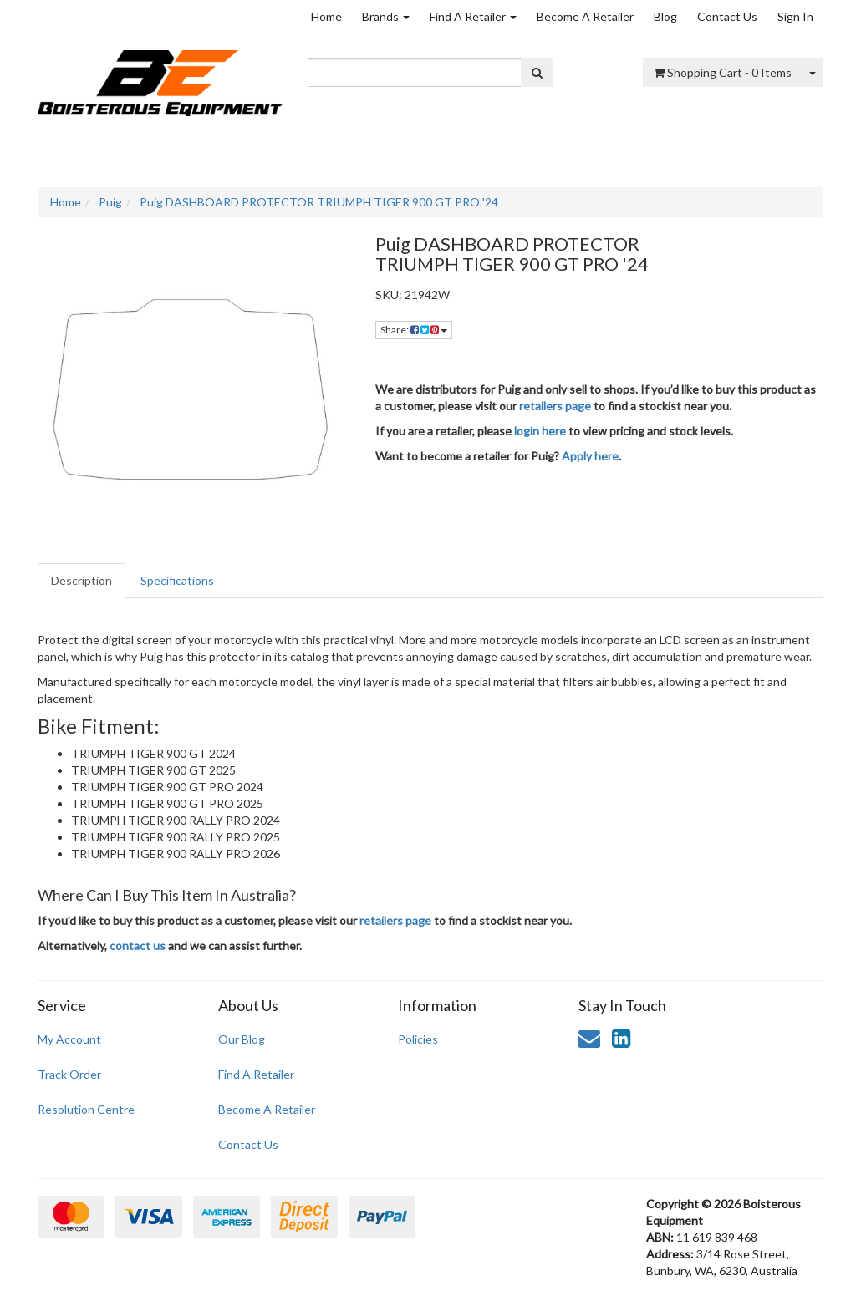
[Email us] (589, 1037)
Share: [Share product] (413, 329)
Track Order (69, 1074)
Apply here (590, 456)
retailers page (555, 406)
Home (326, 16)
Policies (418, 1039)
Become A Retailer (585, 16)
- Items (723, 72)
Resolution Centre (86, 1109)
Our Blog (241, 1039)
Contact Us (727, 16)
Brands (386, 16)
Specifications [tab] (177, 580)
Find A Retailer (473, 16)
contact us (138, 945)
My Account (69, 1039)
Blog (665, 16)
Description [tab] (81, 580)
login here (540, 431)
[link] (621, 1037)
